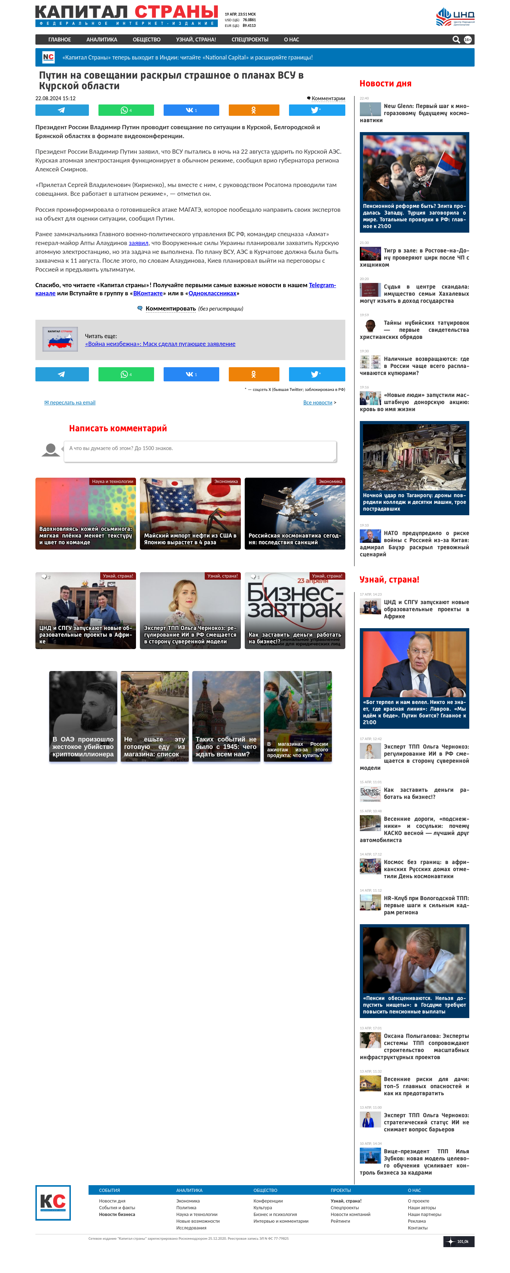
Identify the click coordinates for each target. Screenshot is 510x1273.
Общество (146, 39)
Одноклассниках (213, 293)
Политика (186, 1208)
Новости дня (385, 83)
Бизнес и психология (275, 1214)
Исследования (191, 1228)
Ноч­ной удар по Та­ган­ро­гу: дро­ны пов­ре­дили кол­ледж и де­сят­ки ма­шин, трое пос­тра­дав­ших (414, 502)
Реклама (417, 1221)
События (109, 1190)
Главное (60, 39)
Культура (263, 1208)
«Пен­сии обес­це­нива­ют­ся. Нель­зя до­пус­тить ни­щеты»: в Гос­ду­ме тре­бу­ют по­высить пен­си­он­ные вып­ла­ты (414, 1005)
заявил (138, 243)
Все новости (318, 402)
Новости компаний (350, 1214)
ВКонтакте (148, 293)
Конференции (268, 1201)
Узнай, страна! (196, 39)
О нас (291, 39)
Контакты (418, 1228)
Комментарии (328, 98)
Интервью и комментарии (281, 1221)
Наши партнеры (424, 1214)
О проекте (418, 1201)
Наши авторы (422, 1208)
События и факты (117, 1208)
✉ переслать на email (70, 402)
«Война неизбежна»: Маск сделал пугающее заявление (160, 344)
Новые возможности (198, 1221)
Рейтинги (340, 1221)
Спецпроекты (250, 39)
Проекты (341, 1190)
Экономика (226, 481)
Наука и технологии (112, 481)
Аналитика (101, 39)
